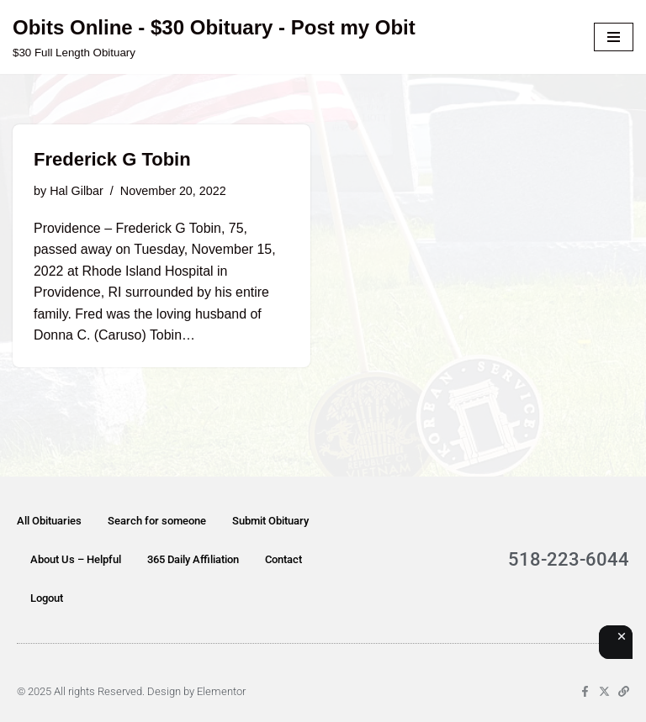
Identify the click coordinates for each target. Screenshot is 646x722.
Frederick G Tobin (112, 159)
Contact (283, 559)
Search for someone (157, 520)
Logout (46, 598)
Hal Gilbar (76, 191)
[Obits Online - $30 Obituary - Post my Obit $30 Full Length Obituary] (214, 37)
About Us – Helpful (75, 559)
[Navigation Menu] (613, 37)
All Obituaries (49, 520)
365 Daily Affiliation (193, 559)
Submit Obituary (270, 520)
